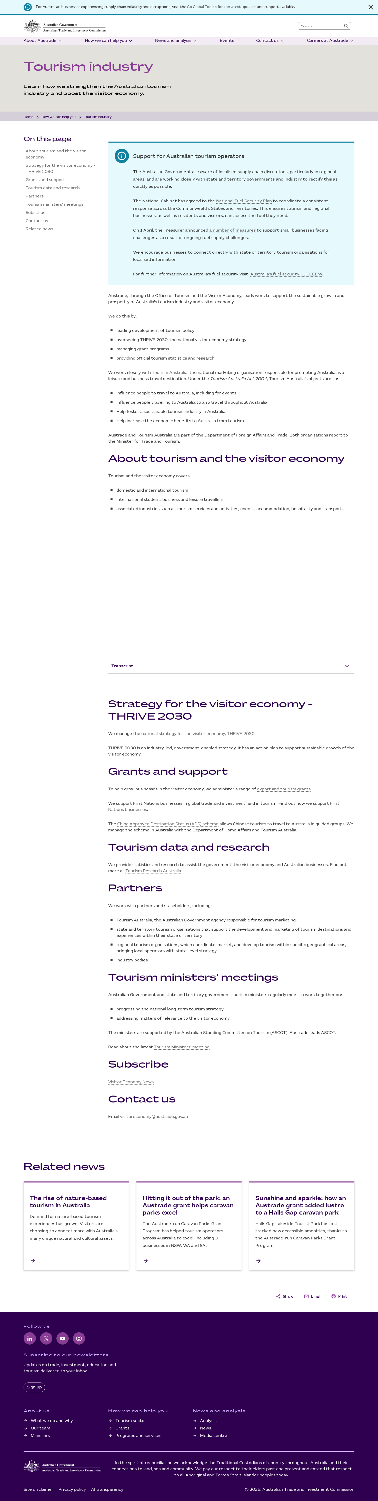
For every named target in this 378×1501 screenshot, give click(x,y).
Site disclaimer (38, 1489)
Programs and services (138, 1436)
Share (284, 1296)
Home (28, 117)
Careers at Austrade (330, 41)
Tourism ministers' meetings (54, 204)
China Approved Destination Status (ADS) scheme (167, 824)
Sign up (34, 1387)
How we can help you (109, 41)
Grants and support (45, 180)
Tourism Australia (169, 373)
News (205, 1428)
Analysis (208, 1421)
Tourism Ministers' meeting (182, 1047)
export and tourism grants (284, 789)
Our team (40, 1428)
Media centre (213, 1436)
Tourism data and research (53, 188)
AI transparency (107, 1489)
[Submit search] (346, 25)
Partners (35, 196)
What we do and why (52, 1421)
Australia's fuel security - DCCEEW (286, 274)
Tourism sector (130, 1421)
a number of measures (232, 230)
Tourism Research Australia (153, 871)
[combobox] (320, 25)
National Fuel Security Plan (244, 201)
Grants (122, 1428)
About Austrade (43, 41)
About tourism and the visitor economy (56, 154)
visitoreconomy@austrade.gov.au (154, 1117)
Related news (39, 229)
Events (227, 40)
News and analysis (176, 41)
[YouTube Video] (231, 589)
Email (312, 1296)
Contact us (270, 41)
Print (339, 1296)
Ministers (40, 1436)
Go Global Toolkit (202, 7)
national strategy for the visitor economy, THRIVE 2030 (197, 734)
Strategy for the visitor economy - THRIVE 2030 (60, 168)
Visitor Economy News (131, 1082)
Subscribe (36, 213)
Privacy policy (72, 1489)
